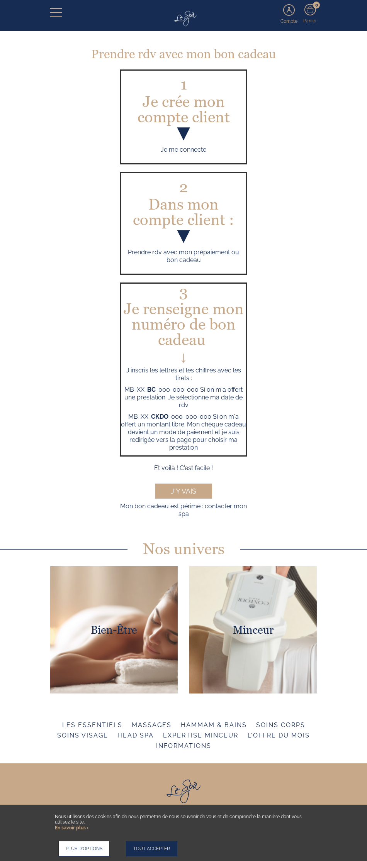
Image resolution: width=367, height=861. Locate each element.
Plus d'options (84, 848)
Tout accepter (151, 848)
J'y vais (183, 491)
